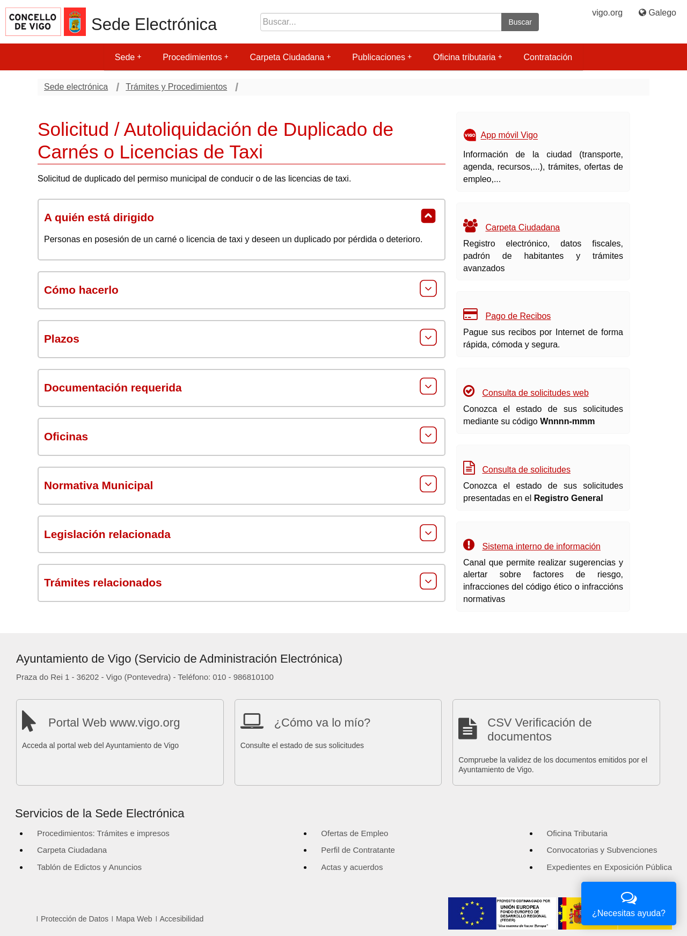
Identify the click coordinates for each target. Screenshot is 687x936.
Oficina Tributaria (577, 833)
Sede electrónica (76, 86)
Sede (128, 57)
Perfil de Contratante (358, 849)
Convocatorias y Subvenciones (602, 849)
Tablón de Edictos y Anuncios (89, 867)
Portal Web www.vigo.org (114, 722)
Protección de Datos (74, 919)
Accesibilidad (182, 919)
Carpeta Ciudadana (290, 57)
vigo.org (607, 12)
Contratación (547, 57)
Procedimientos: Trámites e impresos (103, 833)
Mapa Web (134, 919)
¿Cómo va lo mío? (322, 722)
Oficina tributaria (467, 57)
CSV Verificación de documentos (539, 729)
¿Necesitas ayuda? (629, 902)
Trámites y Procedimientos (176, 86)
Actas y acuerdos (352, 867)
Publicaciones (382, 57)
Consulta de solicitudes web (535, 392)
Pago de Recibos (518, 316)
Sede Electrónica (154, 24)
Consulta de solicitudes (526, 469)
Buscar (520, 22)
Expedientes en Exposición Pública (609, 867)
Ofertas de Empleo (354, 833)
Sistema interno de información (541, 546)
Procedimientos (195, 57)
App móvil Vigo (509, 135)
